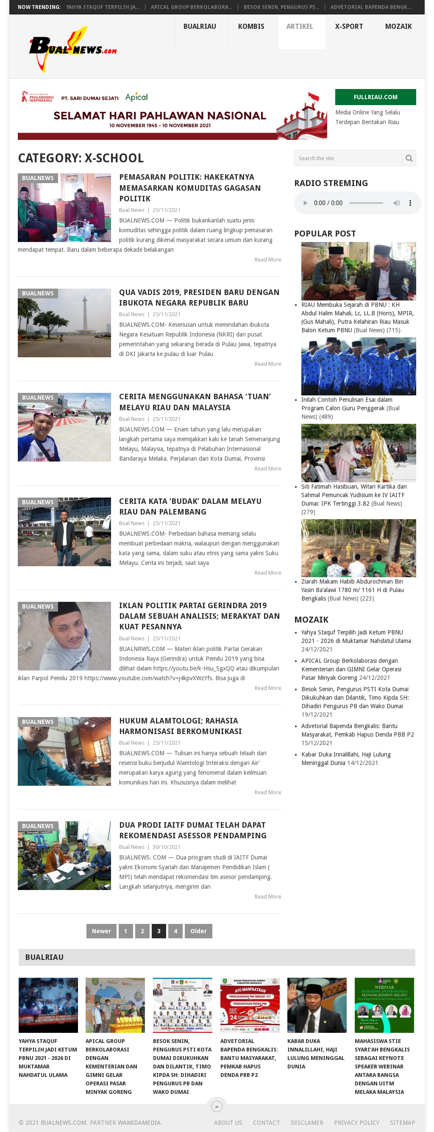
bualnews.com (63, 1122)
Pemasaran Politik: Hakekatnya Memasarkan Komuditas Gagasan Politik (190, 187)
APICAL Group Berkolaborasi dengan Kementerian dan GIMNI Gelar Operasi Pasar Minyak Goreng (351, 669)
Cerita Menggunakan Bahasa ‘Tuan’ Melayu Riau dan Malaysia (195, 402)
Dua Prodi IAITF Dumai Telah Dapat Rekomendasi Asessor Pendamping (193, 830)
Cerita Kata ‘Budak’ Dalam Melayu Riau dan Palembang (190, 506)
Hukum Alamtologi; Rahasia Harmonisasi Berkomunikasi (180, 726)
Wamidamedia (139, 1122)
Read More (268, 259)
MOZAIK (398, 26)
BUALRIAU (200, 26)
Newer (101, 931)
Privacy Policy (356, 1122)
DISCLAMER (307, 1122)
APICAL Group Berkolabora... (191, 7)
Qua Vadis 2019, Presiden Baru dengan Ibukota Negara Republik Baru (199, 297)
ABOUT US (228, 1122)
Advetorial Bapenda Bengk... (371, 7)
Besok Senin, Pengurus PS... (281, 7)
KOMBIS (251, 26)
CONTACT (266, 1122)
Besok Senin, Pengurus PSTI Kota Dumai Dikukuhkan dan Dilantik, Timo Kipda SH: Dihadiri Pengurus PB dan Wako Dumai (355, 697)
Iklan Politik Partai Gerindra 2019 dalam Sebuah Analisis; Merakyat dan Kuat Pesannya (199, 616)
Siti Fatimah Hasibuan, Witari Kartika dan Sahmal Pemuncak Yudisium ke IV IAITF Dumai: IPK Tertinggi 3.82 (354, 495)
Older (198, 931)
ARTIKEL (300, 26)
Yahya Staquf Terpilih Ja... (102, 7)
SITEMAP (402, 1122)
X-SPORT (349, 26)
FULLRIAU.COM (376, 97)
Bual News (132, 210)
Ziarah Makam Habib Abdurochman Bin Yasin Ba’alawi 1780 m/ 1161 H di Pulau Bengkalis (352, 590)
